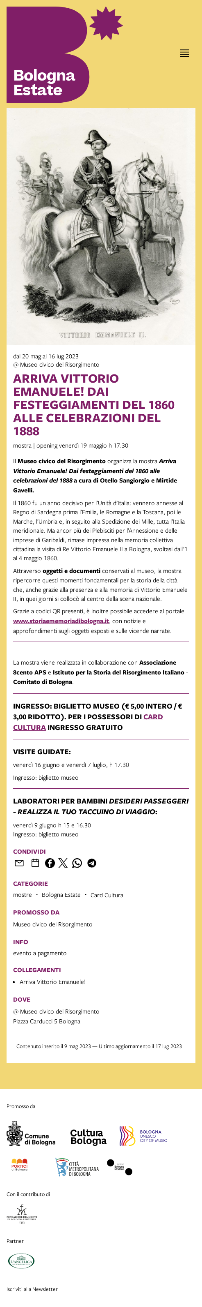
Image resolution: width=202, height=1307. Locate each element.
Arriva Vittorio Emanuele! (53, 981)
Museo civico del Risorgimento (53, 924)
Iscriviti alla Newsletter (32, 1289)
